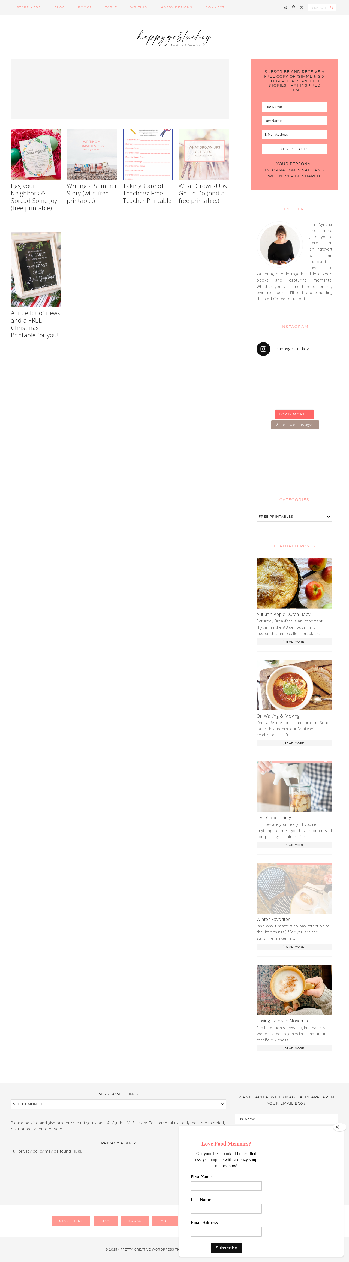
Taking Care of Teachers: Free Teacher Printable (147, 193)
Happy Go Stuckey (174, 36)
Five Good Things (274, 818)
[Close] (339, 1127)
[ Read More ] (294, 641)
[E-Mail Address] (294, 134)
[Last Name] (294, 120)
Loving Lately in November (284, 1021)
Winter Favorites (273, 919)
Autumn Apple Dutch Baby (284, 614)
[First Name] (294, 107)
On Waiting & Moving (278, 716)
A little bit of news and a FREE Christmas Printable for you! (35, 324)
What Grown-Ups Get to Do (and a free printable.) (203, 193)
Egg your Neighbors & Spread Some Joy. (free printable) (35, 197)
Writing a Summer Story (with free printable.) (92, 193)
